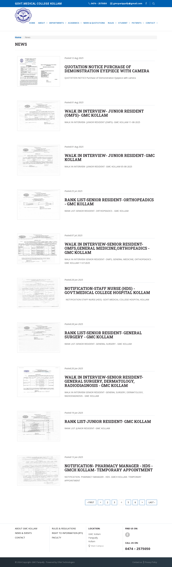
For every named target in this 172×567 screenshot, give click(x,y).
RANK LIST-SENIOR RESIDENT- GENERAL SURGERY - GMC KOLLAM (103, 335)
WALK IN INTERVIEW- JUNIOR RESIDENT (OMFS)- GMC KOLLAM (104, 113)
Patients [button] (136, 22)
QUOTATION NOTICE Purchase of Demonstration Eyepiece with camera (107, 69)
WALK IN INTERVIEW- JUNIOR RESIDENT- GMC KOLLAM (110, 157)
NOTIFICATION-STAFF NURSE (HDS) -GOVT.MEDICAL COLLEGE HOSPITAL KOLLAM (107, 290)
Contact (20, 537)
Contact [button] (150, 22)
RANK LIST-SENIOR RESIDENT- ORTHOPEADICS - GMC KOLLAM (109, 202)
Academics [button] (73, 22)
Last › (152, 502)
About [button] (41, 22)
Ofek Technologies (66, 562)
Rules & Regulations (64, 528)
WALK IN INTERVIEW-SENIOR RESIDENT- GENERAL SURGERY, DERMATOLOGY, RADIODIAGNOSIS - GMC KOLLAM (104, 381)
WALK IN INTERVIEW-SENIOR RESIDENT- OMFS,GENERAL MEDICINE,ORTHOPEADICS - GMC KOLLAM (107, 248)
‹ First (90, 502)
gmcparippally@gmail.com (127, 3)
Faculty (56, 537)
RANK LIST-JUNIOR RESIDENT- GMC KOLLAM (108, 421)
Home (32, 22)
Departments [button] (56, 22)
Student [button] (123, 22)
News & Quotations (94, 22)
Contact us (137, 562)
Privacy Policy (151, 562)
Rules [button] (111, 22)
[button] (153, 3)
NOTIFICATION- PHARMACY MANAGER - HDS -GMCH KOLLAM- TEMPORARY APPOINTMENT (109, 468)
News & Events (23, 533)
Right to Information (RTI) (67, 533)
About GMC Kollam (26, 528)
